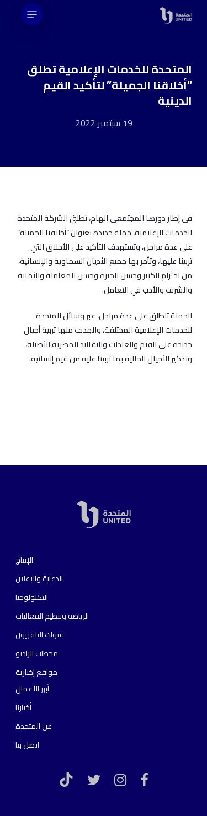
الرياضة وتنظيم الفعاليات (52, 616)
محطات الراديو (36, 653)
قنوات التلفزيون (39, 635)
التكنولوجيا (31, 597)
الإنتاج (24, 560)
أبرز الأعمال (32, 689)
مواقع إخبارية (36, 672)
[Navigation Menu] (32, 14)
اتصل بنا (27, 745)
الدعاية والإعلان (39, 578)
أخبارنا (23, 707)
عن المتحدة (33, 726)
